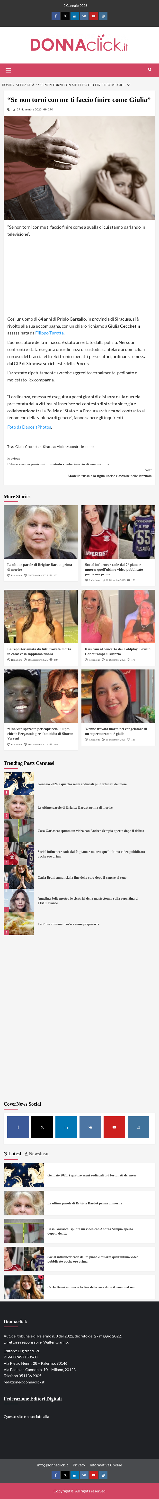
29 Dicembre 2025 (38, 575)
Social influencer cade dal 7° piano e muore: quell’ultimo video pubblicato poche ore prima (114, 569)
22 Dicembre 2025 (115, 580)
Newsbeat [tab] (38, 1153)
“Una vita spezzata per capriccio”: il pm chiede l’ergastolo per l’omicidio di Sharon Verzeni (40, 733)
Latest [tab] (14, 1153)
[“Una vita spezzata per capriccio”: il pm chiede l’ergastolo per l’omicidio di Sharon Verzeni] (41, 696)
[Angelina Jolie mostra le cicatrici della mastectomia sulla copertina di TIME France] (19, 900)
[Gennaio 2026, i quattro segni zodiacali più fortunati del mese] (19, 783)
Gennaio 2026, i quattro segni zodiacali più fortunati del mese (82, 784)
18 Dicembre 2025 (38, 659)
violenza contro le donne (75, 446)
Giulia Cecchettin (28, 446)
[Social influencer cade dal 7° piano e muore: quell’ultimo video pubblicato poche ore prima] (118, 532)
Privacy (79, 1465)
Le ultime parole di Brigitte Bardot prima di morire (75, 807)
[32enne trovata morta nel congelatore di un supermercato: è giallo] (118, 696)
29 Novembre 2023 (29, 109)
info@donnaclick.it (52, 1465)
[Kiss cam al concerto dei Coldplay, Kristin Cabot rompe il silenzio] (118, 616)
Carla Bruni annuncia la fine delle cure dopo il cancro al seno (82, 877)
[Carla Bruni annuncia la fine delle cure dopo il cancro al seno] (19, 877)
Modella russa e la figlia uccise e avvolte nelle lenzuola (79, 472)
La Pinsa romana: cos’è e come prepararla (68, 924)
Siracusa (49, 446)
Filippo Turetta (49, 332)
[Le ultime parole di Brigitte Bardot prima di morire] (41, 532)
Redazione (16, 575)
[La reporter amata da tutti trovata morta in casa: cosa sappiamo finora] (41, 616)
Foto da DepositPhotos (29, 427)
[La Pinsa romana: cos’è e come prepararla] (19, 923)
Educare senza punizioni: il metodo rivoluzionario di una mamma (79, 460)
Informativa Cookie (106, 1465)
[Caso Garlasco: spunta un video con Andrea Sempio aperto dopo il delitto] (19, 830)
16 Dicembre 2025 (38, 744)
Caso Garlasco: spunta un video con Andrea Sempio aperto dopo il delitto (91, 831)
